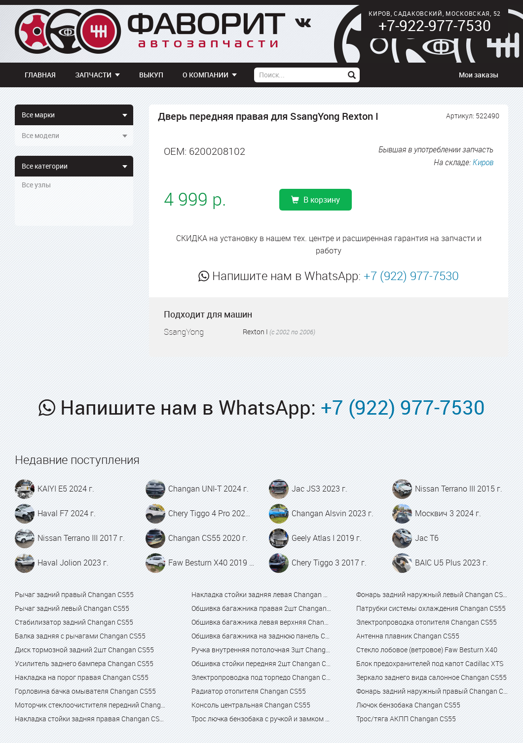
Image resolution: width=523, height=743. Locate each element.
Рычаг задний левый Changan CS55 (72, 608)
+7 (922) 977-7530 (411, 275)
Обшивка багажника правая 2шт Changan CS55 (261, 608)
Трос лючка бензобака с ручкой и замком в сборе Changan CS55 (261, 718)
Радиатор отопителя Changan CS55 (248, 691)
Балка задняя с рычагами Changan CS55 (80, 635)
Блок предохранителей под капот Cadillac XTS (429, 663)
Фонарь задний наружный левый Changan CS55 (432, 594)
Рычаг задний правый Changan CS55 (74, 594)
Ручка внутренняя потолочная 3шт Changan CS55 (261, 649)
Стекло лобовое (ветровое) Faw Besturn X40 (426, 649)
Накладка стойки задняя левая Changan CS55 (261, 594)
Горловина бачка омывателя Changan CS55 (85, 691)
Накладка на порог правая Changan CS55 (82, 677)
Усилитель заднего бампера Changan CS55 (84, 663)
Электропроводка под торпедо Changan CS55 (261, 677)
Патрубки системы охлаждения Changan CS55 (431, 608)
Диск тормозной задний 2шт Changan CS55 (84, 649)
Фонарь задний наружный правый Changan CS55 (432, 691)
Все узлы (36, 184)
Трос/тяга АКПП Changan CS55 (406, 718)
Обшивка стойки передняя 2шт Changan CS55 (261, 663)
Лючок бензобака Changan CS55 (408, 704)
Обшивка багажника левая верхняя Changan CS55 (261, 622)
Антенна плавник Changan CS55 (407, 635)
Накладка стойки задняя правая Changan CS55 (91, 718)
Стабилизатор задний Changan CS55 (74, 622)
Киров (483, 162)
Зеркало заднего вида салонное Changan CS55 (431, 677)
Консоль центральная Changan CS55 (250, 704)
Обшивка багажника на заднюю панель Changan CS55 (261, 635)
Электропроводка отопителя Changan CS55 (426, 622)
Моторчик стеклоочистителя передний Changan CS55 (91, 704)
